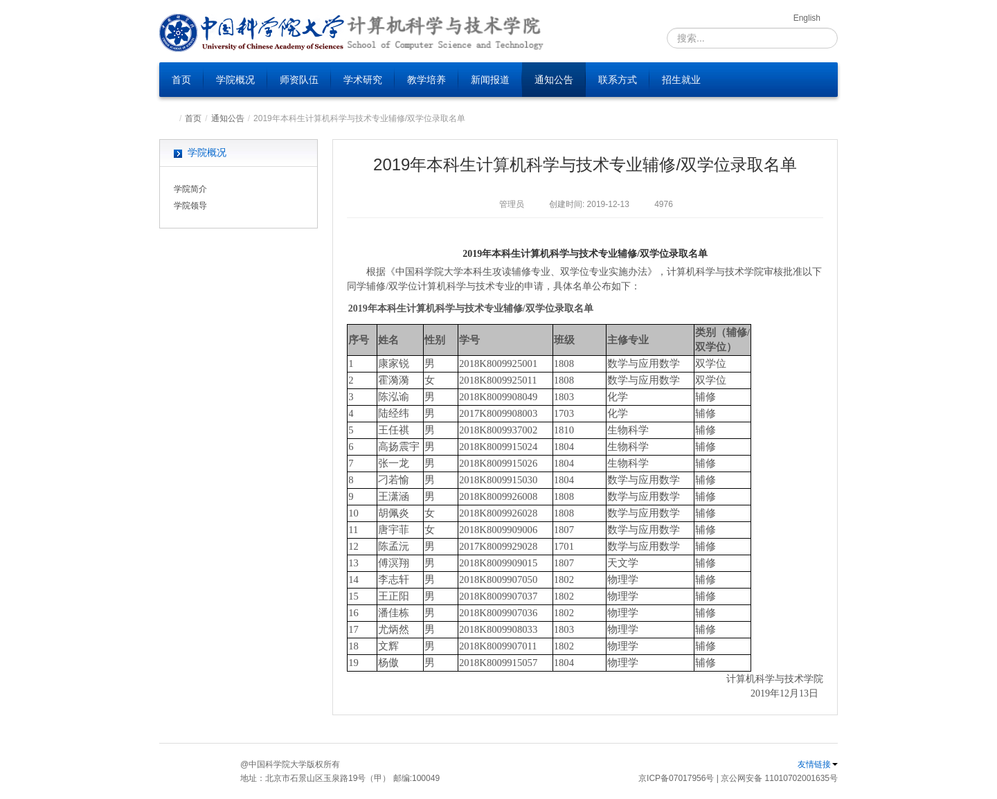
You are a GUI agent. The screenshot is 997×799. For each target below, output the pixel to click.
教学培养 (426, 79)
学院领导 (190, 205)
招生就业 (681, 79)
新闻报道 (490, 79)
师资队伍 (299, 79)
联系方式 (617, 79)
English (806, 18)
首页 (181, 79)
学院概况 (235, 79)
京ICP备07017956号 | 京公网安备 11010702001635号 (738, 778)
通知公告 (554, 79)
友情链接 (818, 764)
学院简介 (190, 189)
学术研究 (362, 79)
